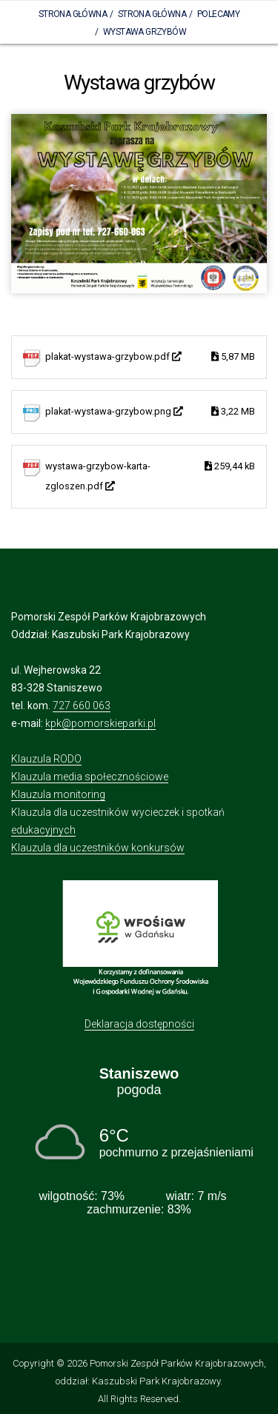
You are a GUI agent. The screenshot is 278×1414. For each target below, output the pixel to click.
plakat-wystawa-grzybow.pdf (150, 357)
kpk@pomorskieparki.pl (100, 723)
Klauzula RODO (46, 759)
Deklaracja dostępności (139, 1024)
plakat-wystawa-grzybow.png (150, 412)
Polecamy (218, 14)
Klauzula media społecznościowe (89, 777)
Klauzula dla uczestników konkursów (98, 848)
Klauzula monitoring (58, 794)
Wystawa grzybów (144, 32)
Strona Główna (73, 14)
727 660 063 (81, 705)
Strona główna (152, 14)
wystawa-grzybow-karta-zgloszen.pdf (150, 474)
